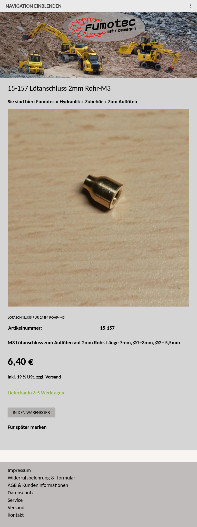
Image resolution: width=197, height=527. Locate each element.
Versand (53, 377)
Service (15, 500)
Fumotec (45, 101)
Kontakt (16, 515)
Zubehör (94, 101)
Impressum (19, 470)
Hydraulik (70, 101)
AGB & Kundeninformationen (38, 485)
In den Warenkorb (31, 412)
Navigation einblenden (34, 6)
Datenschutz (21, 492)
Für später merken (27, 427)
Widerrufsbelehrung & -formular (41, 478)
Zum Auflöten (122, 101)
